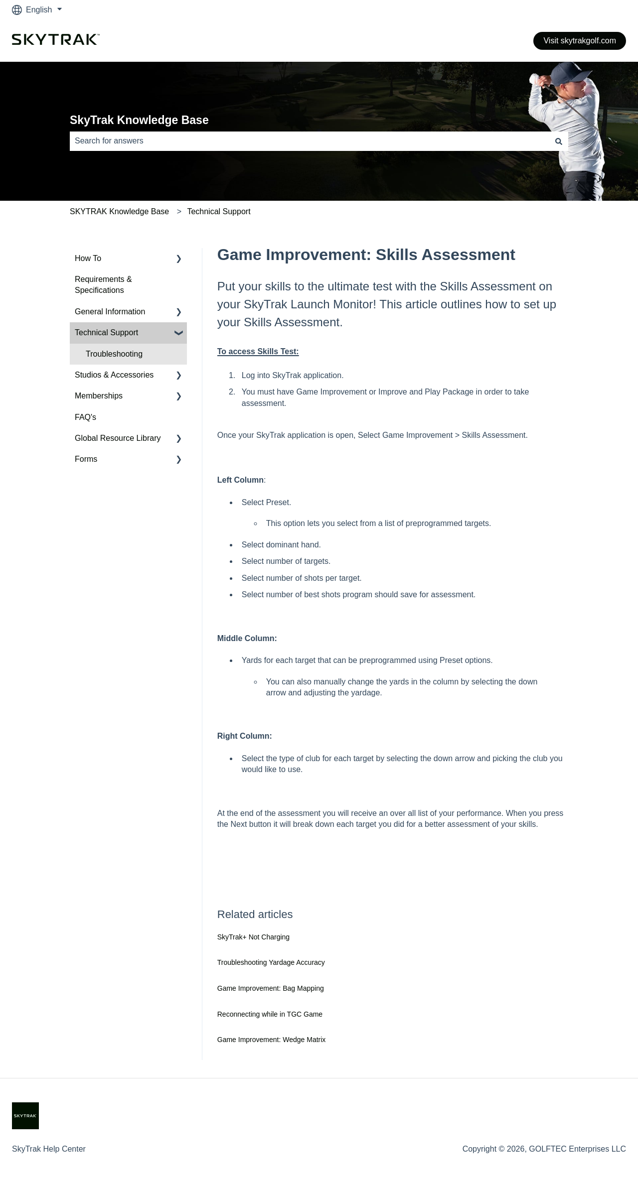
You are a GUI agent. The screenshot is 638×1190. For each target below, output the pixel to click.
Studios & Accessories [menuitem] (114, 375)
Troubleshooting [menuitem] (114, 354)
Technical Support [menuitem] (106, 332)
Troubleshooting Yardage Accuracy (271, 962)
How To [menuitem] (88, 258)
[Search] (558, 141)
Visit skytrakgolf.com (579, 40)
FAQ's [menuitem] (85, 417)
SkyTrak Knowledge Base (139, 120)
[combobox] (309, 141)
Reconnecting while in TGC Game (269, 1014)
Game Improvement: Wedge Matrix (271, 1040)
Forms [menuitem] (86, 459)
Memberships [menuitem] (99, 396)
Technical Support (218, 211)
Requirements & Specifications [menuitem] (103, 284)
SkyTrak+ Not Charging (253, 937)
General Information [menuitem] (110, 311)
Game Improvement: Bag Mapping (270, 988)
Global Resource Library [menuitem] (118, 438)
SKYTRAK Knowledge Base (119, 211)
